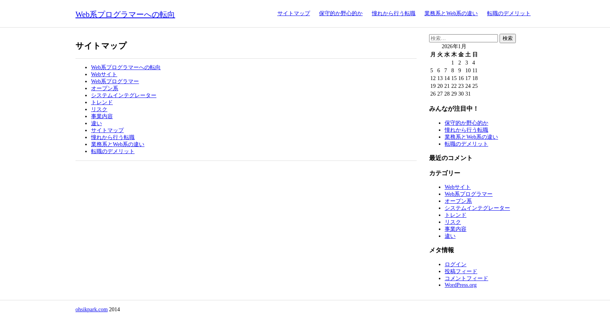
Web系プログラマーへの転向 (125, 14)
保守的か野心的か (341, 13)
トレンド (102, 102)
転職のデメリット (509, 13)
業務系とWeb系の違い (451, 13)
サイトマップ (293, 13)
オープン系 (104, 88)
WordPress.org (461, 285)
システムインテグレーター (123, 95)
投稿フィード (461, 271)
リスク (99, 109)
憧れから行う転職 (393, 13)
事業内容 (102, 116)
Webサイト (104, 74)
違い (96, 123)
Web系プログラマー (115, 81)
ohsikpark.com (91, 309)
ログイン (455, 264)
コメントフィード (466, 278)
